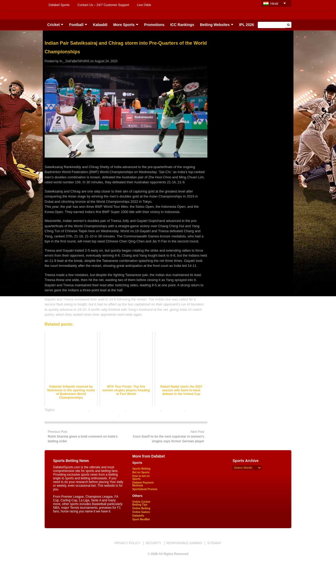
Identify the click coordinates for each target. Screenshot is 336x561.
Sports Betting (141, 468)
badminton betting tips (143, 410)
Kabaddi (100, 25)
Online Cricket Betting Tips (141, 503)
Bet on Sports (141, 472)
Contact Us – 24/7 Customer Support (103, 5)
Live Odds (144, 5)
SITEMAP (214, 543)
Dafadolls (138, 515)
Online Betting (141, 508)
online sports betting (136, 415)
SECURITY (153, 543)
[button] (288, 25)
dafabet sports (173, 410)
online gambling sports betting (96, 415)
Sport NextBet (141, 519)
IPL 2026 (246, 25)
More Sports (124, 25)
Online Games (141, 512)
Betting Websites (215, 25)
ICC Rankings (182, 25)
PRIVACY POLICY (127, 543)
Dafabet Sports (59, 5)
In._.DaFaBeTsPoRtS (75, 61)
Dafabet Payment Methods (143, 484)
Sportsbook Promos (145, 489)
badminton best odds (72, 410)
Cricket (53, 25)
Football (76, 25)
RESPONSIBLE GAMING (184, 543)
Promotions (154, 25)
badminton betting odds (107, 410)
